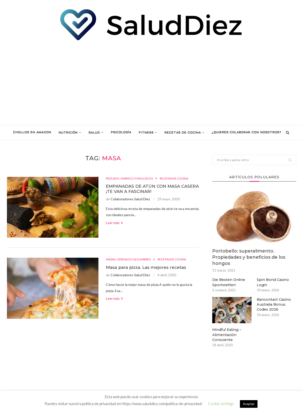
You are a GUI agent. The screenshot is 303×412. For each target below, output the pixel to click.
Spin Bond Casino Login (273, 282)
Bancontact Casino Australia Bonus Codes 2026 (274, 304)
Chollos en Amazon (32, 132)
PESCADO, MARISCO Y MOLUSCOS (132, 179)
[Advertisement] (151, 83)
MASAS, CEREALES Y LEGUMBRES (130, 259)
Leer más (114, 223)
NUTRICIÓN (68, 132)
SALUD (94, 132)
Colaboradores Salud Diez (130, 200)
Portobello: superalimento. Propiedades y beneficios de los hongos (248, 257)
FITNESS (146, 132)
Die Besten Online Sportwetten (229, 282)
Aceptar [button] (249, 404)
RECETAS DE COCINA (182, 132)
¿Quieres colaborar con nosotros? (246, 132)
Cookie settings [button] (221, 403)
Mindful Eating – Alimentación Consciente (226, 334)
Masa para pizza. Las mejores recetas (148, 267)
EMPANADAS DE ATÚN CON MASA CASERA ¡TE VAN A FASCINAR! (145, 189)
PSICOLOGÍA (121, 132)
